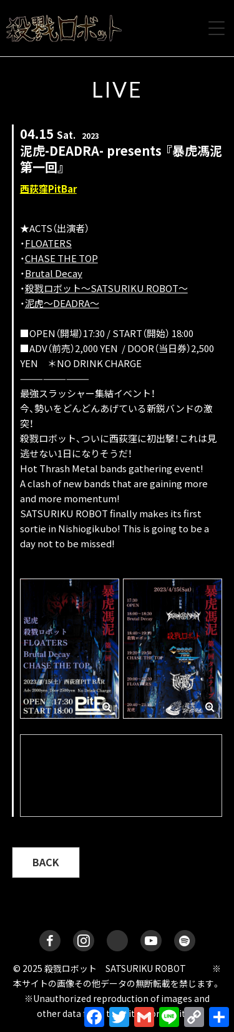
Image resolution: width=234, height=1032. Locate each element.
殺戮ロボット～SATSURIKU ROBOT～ (106, 288)
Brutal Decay (53, 273)
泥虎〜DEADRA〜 (62, 303)
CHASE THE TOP (61, 258)
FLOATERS (48, 243)
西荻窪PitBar (48, 188)
